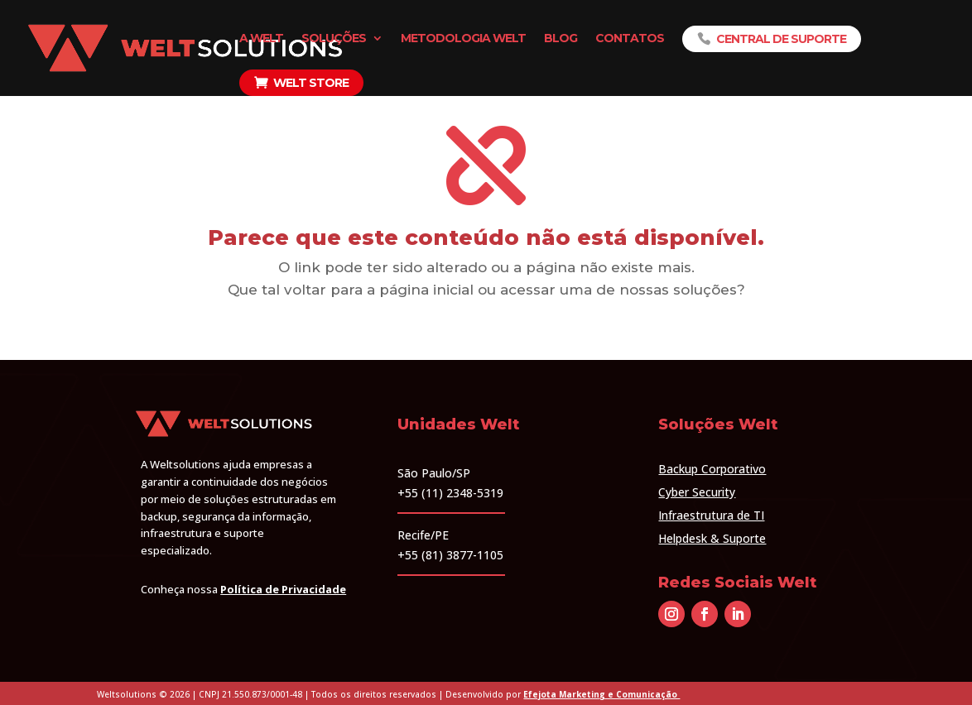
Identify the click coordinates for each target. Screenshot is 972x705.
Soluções (333, 39)
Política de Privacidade (283, 589)
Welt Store (311, 82)
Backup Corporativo (712, 469)
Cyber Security (696, 492)
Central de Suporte (781, 38)
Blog (560, 39)
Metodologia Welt (463, 39)
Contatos (629, 39)
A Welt (261, 39)
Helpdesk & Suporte (712, 538)
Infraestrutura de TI (711, 515)
